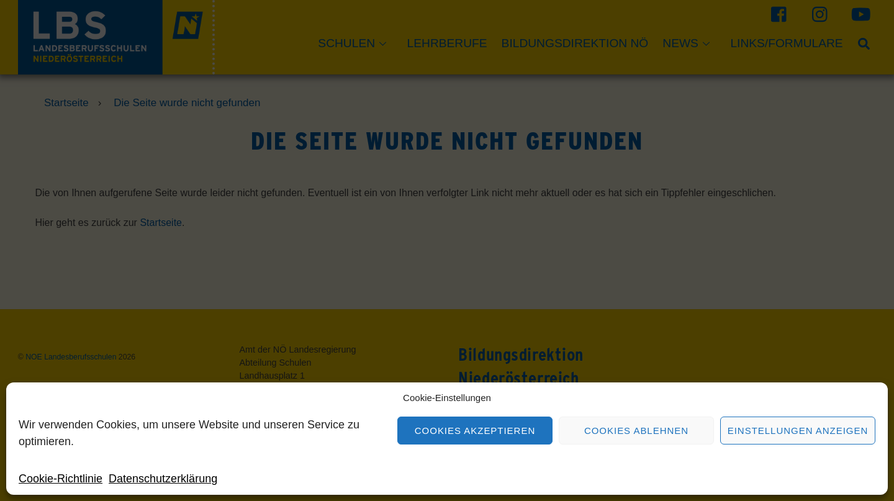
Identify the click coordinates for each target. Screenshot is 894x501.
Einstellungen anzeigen (798, 430)
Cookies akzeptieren (475, 430)
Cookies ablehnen (636, 430)
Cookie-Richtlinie (60, 478)
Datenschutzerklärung (163, 478)
